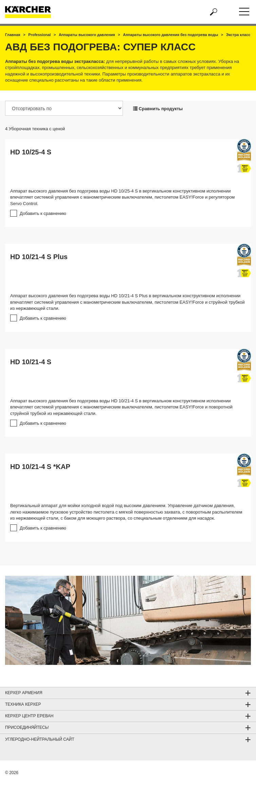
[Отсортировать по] (64, 108)
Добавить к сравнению (43, 213)
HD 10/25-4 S (30, 152)
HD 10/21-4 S (30, 362)
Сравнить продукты (158, 108)
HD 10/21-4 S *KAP (40, 466)
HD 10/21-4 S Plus (39, 257)
